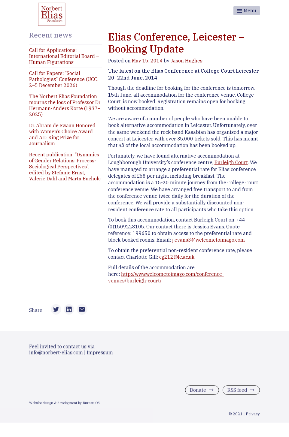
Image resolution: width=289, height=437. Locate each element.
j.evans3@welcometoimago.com (209, 240)
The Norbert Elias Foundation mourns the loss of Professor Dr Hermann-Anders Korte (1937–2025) (65, 105)
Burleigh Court (231, 162)
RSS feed (237, 391)
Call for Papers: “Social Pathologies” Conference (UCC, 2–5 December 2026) (63, 79)
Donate (198, 391)
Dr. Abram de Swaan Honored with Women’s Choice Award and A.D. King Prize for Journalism (62, 134)
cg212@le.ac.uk (176, 257)
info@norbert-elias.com (56, 353)
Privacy (253, 414)
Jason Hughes (186, 61)
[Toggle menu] (246, 10)
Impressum (100, 353)
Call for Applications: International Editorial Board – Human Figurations (64, 56)
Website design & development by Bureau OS (64, 404)
